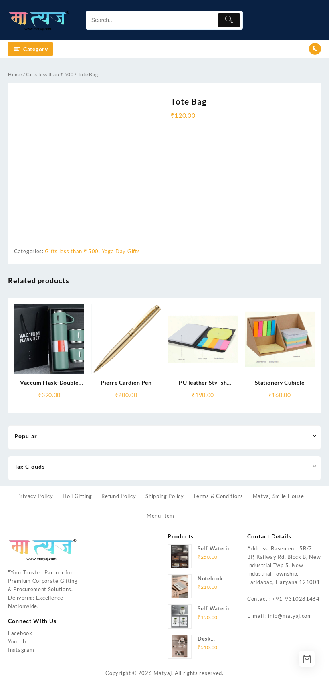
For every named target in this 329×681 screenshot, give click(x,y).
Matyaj (162, 673)
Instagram (21, 650)
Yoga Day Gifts (121, 251)
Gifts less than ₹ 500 (50, 74)
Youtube (18, 641)
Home (15, 74)
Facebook (20, 633)
